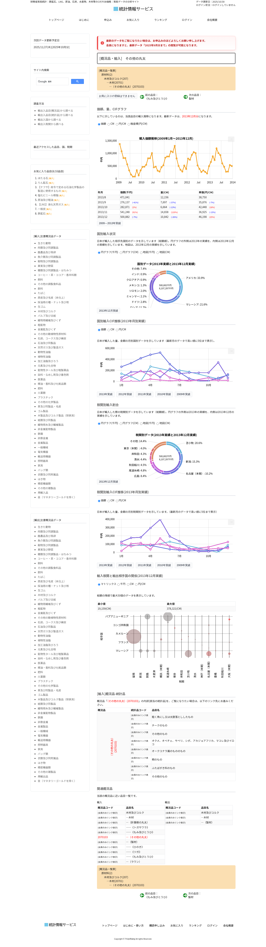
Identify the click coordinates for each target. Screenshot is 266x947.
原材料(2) (106, 74)
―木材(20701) (115, 82)
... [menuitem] (232, 138)
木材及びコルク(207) (116, 78)
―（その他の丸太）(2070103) (126, 86)
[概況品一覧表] (107, 70)
